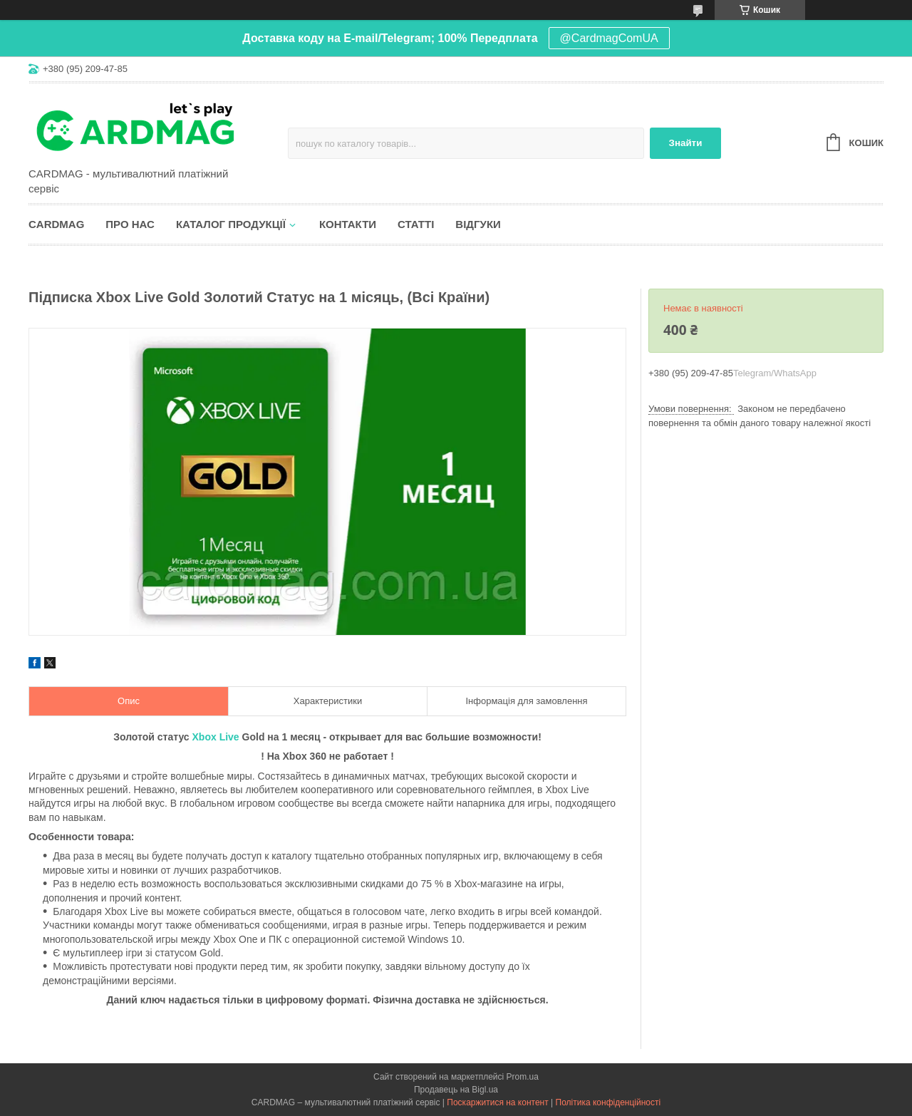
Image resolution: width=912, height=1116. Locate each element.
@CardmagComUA (609, 38)
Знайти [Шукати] (686, 143)
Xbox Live (215, 737)
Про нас (130, 224)
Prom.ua (523, 1077)
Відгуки (477, 224)
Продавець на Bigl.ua (456, 1090)
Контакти (347, 224)
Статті (416, 224)
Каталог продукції (231, 224)
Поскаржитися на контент (497, 1102)
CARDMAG (56, 224)
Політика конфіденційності (608, 1102)
